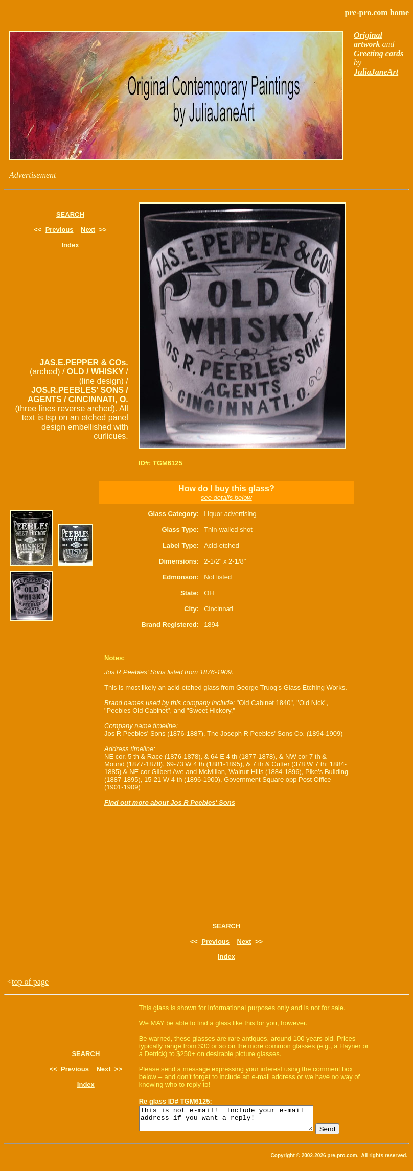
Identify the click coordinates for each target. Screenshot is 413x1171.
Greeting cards (378, 53)
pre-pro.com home (377, 12)
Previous (59, 229)
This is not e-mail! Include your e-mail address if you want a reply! (236, 1120)
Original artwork (368, 40)
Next (88, 229)
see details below (226, 497)
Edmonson (180, 577)
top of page (30, 981)
